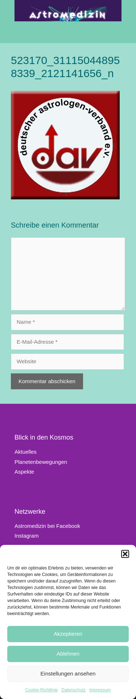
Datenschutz (74, 689)
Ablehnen (68, 654)
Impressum (100, 689)
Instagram (27, 536)
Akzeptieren (68, 634)
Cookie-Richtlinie (41, 689)
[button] (125, 554)
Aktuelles (26, 452)
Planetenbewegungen (41, 462)
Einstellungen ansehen (68, 673)
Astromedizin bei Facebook (47, 526)
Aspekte (24, 472)
